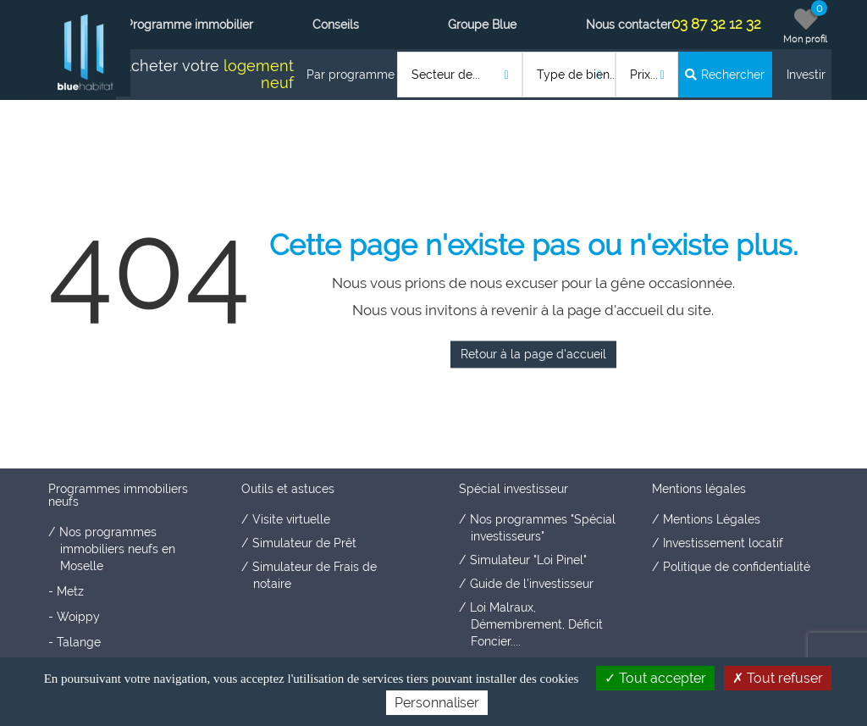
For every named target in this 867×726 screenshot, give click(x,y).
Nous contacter (628, 24)
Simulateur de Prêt (304, 543)
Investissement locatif (723, 543)
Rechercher (725, 74)
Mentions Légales (711, 519)
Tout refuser (777, 678)
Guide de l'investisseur (532, 583)
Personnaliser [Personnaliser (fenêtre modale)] (437, 703)
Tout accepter (655, 678)
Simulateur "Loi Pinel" (528, 560)
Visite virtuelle (291, 519)
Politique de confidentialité (736, 567)
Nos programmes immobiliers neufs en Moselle (117, 549)
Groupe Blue (482, 24)
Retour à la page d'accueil (533, 354)
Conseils (335, 24)
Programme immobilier (189, 24)
